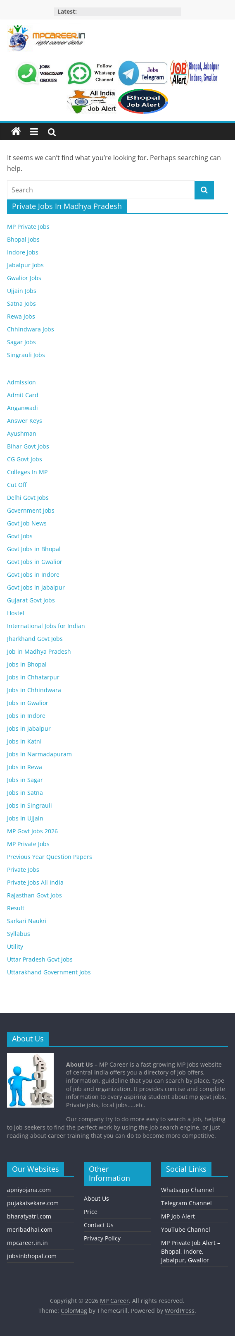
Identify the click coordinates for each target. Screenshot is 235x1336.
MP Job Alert (178, 1216)
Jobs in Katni (24, 741)
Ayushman (21, 433)
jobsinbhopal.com (32, 1256)
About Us (96, 1198)
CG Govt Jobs (24, 459)
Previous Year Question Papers (49, 857)
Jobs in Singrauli (29, 805)
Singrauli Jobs (26, 355)
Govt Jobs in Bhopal (34, 549)
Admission (21, 382)
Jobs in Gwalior (27, 703)
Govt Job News (27, 523)
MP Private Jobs (28, 226)
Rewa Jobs (21, 316)
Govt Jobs (20, 536)
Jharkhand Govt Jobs (35, 639)
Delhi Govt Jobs (28, 497)
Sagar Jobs (21, 342)
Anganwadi (22, 408)
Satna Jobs (21, 303)
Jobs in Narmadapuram (39, 754)
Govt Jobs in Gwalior (34, 562)
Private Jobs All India (35, 882)
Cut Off (16, 485)
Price (90, 1212)
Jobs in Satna (25, 792)
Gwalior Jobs (24, 278)
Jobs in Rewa (24, 767)
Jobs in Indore (26, 716)
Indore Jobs (22, 252)
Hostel (15, 613)
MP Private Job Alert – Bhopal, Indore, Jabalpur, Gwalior (190, 1251)
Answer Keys (24, 421)
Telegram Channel (186, 1203)
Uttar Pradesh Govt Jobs (40, 959)
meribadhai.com (29, 1229)
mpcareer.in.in (27, 1243)
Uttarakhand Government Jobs (49, 972)
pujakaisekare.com (33, 1203)
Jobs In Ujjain (25, 818)
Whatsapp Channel (187, 1190)
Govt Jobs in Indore (33, 574)
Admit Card (22, 395)
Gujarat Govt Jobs (31, 600)
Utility (15, 946)
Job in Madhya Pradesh (39, 651)
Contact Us (99, 1225)
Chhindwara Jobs (30, 329)
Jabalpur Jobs (25, 265)
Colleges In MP (27, 472)
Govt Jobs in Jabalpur (36, 587)
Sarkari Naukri (27, 921)
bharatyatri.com (29, 1216)
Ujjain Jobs (21, 291)
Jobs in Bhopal (27, 664)
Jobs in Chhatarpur (33, 677)
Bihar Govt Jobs (28, 446)
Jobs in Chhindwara (34, 690)
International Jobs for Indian (46, 626)
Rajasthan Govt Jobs (34, 895)
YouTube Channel (185, 1229)
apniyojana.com (29, 1190)
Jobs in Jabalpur (29, 728)
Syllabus (18, 934)
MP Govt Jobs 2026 (32, 831)
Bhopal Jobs (23, 239)
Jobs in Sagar (25, 780)
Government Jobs (31, 510)
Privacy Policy (102, 1238)
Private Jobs (23, 869)
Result (15, 908)
